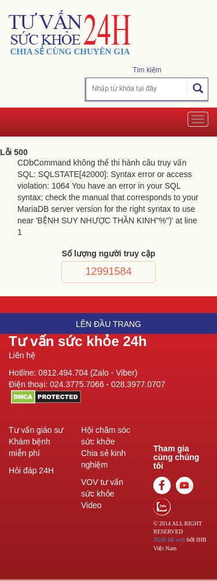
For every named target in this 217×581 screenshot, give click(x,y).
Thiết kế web (169, 539)
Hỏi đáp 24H (31, 470)
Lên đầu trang (108, 324)
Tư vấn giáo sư (36, 430)
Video (91, 505)
